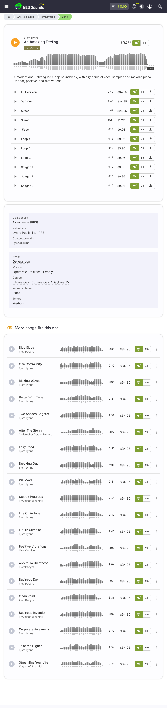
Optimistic (20, 272)
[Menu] (6, 6)
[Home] (8, 17)
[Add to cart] (134, 92)
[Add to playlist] (143, 92)
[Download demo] (151, 92)
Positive (34, 272)
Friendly (47, 272)
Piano (16, 293)
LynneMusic (21, 243)
